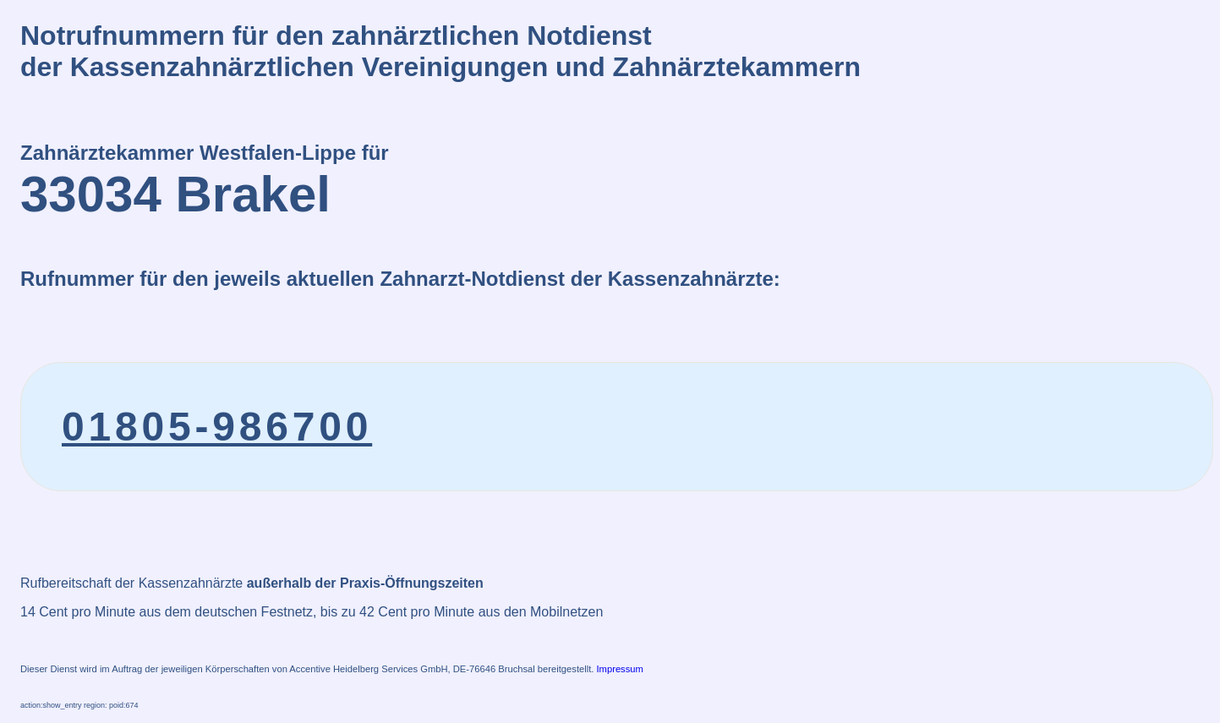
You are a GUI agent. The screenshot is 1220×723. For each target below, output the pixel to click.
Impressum (620, 669)
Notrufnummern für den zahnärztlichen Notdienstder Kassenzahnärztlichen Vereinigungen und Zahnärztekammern (440, 51)
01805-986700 (217, 426)
